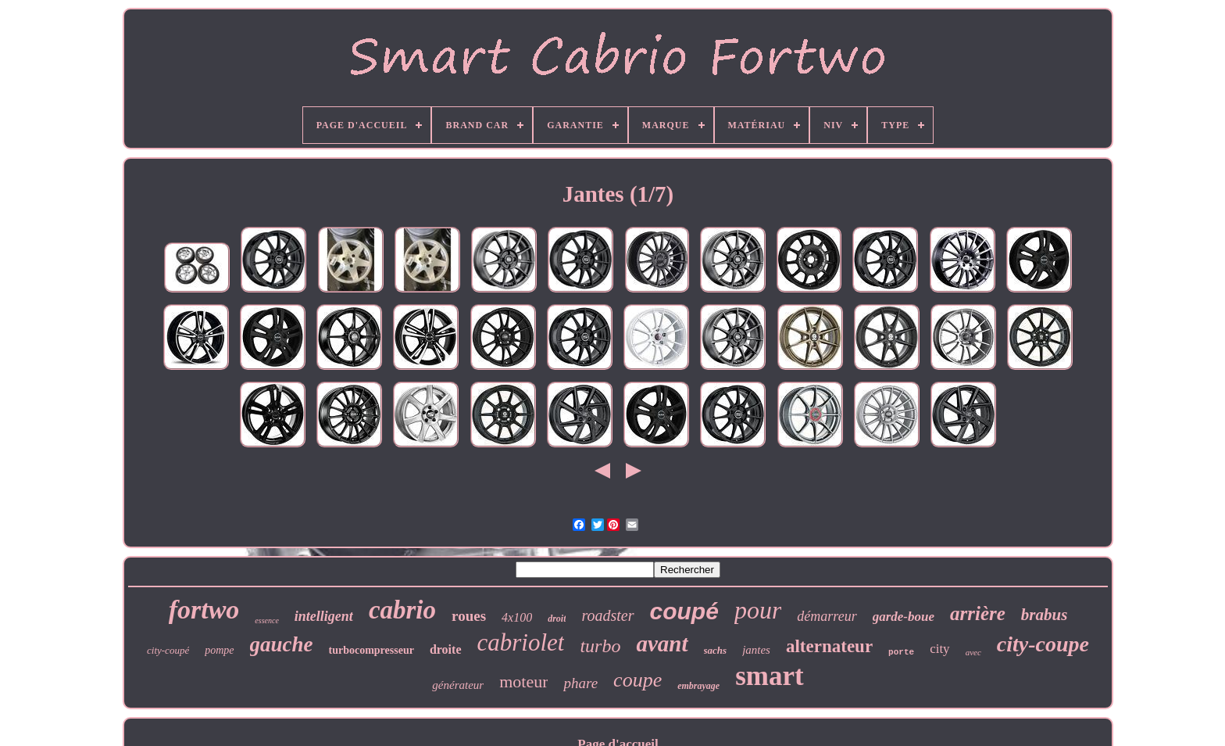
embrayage (698, 685)
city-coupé (168, 650)
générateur (458, 685)
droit (557, 618)
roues (469, 616)
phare (580, 683)
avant (662, 643)
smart (769, 676)
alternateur (829, 646)
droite (446, 649)
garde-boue (903, 616)
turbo (600, 646)
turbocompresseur (371, 650)
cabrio (402, 610)
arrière (977, 613)
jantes (756, 650)
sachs (715, 650)
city (940, 648)
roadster (607, 615)
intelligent (324, 616)
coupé (684, 611)
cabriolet (521, 642)
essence (267, 620)
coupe (637, 680)
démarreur (826, 616)
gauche (281, 644)
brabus (1044, 614)
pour (757, 610)
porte (901, 652)
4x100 (517, 617)
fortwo (204, 609)
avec (973, 652)
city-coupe (1043, 644)
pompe (219, 650)
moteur (523, 681)
